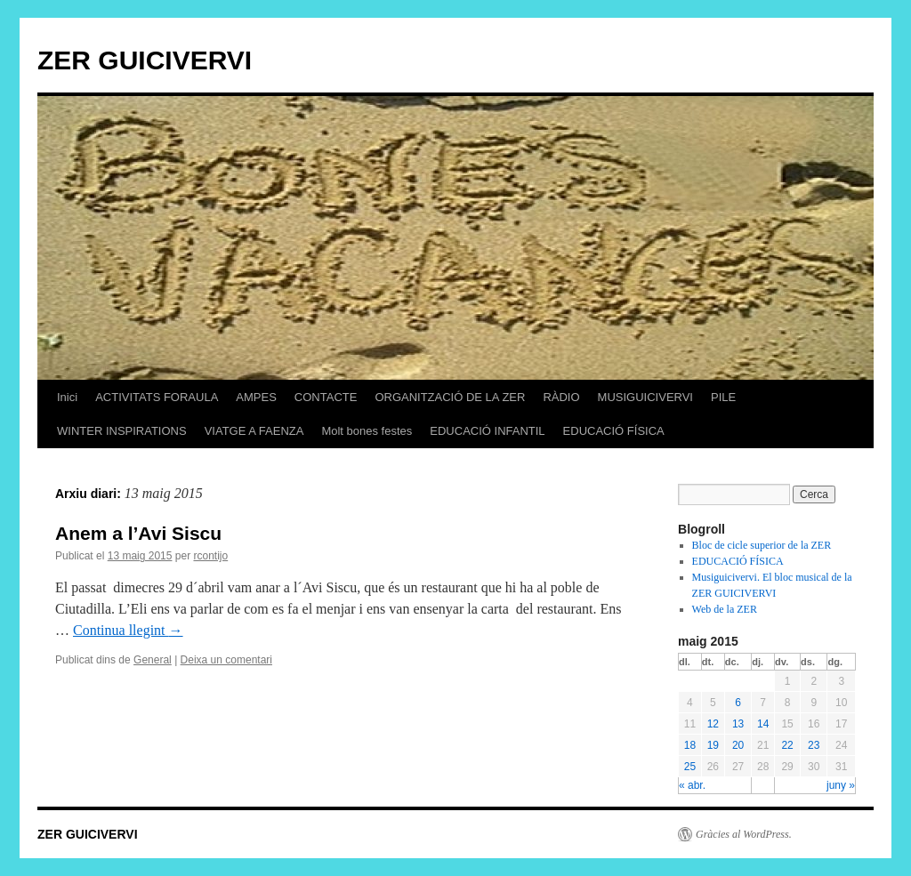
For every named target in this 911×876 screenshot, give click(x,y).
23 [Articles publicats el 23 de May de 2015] (813, 745)
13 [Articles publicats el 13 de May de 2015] (738, 724)
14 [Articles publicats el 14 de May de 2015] (763, 724)
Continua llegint (128, 630)
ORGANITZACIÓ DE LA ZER (450, 397)
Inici (67, 397)
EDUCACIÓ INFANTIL (487, 431)
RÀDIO (561, 397)
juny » (840, 785)
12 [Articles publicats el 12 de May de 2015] (713, 724)
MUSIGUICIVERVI (645, 397)
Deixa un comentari (226, 660)
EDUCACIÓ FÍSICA (614, 431)
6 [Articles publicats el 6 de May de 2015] (738, 702)
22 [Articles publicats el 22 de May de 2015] (787, 745)
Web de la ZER (724, 609)
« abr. (692, 785)
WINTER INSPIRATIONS (122, 431)
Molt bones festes (366, 431)
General (152, 660)
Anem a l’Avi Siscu (138, 533)
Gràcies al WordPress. (744, 834)
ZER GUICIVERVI (144, 60)
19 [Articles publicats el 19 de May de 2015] (713, 745)
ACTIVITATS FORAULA (156, 397)
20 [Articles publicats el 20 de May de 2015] (738, 745)
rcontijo (210, 556)
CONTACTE (326, 397)
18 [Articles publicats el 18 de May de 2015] (690, 745)
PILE (723, 397)
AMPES (256, 397)
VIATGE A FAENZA (254, 431)
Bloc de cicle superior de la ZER (762, 545)
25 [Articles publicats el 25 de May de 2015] (690, 766)
